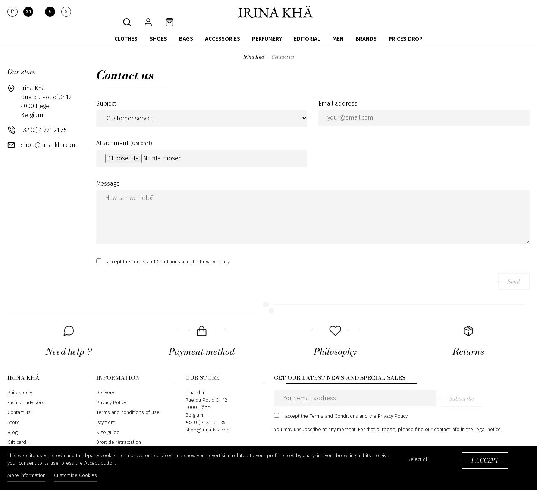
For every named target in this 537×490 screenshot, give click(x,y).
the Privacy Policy (210, 254)
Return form (109, 444)
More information (26, 478)
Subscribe (507, 390)
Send (514, 273)
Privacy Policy (111, 395)
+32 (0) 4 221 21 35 (44, 122)
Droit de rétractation (118, 434)
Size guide (108, 425)
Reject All (418, 462)
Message (108, 175)
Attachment (124, 135)
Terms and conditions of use (128, 405)
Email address (337, 95)
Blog (12, 425)
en (28, 12)
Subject (106, 95)
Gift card (16, 434)
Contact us (19, 405)
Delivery (105, 385)
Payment (105, 415)
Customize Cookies (80, 478)
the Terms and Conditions (151, 254)
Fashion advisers (25, 395)
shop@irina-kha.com (49, 137)
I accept (485, 462)
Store (13, 415)
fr (12, 12)
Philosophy (19, 385)
